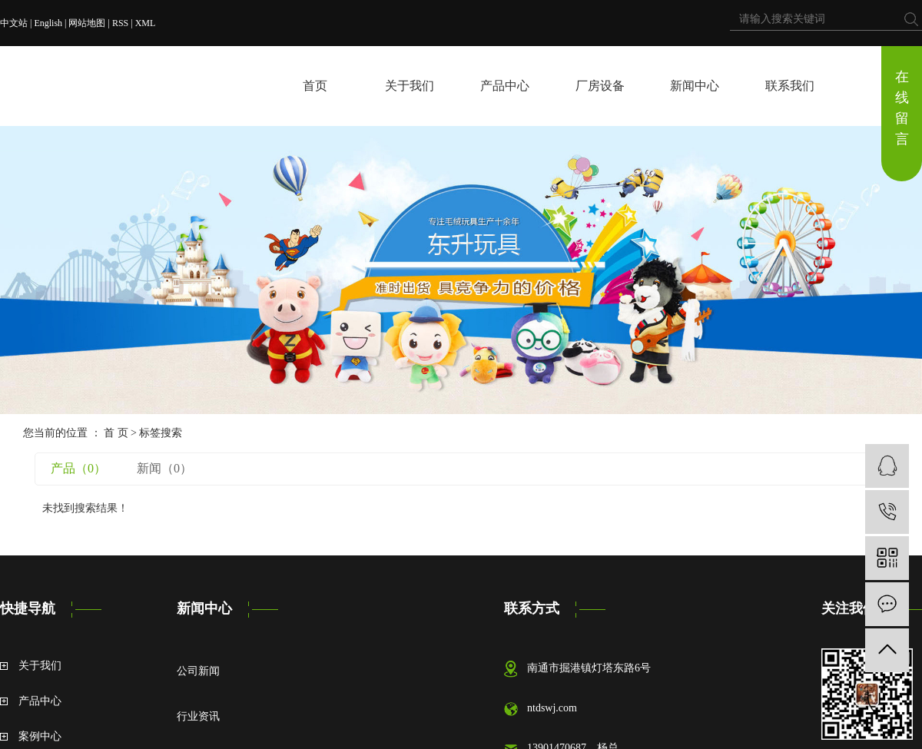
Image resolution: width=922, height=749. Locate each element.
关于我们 (409, 85)
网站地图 (86, 23)
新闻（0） (164, 468)
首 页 (116, 433)
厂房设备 (600, 85)
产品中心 (504, 85)
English (48, 23)
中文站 (14, 23)
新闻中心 (694, 85)
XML (145, 23)
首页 (315, 85)
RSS (120, 23)
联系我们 (789, 85)
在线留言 (902, 108)
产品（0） (78, 468)
